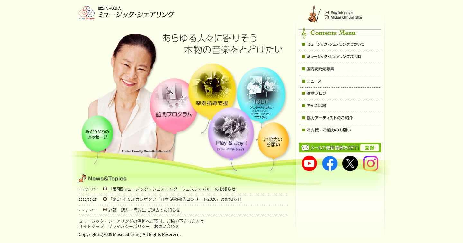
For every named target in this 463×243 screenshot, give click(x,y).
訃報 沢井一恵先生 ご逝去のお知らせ (144, 210)
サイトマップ (91, 226)
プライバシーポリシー (129, 226)
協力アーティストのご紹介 (340, 118)
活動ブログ (340, 93)
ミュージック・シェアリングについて (340, 44)
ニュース (340, 81)
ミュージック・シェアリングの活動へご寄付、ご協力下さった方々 (141, 221)
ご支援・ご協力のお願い (340, 130)
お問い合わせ (166, 226)
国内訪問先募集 (340, 69)
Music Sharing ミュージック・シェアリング (127, 12)
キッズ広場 (340, 105)
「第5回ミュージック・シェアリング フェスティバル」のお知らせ (172, 189)
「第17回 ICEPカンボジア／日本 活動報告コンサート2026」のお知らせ (174, 199)
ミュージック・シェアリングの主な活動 (340, 56)
